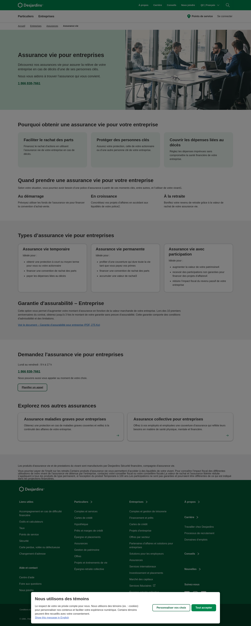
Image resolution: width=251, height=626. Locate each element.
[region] (125, 607)
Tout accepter (203, 607)
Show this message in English (52, 617)
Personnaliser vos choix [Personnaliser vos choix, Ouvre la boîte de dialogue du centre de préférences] (171, 607)
